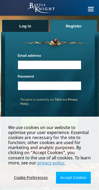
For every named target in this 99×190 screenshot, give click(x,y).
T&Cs (58, 99)
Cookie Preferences (31, 177)
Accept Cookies (73, 177)
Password (26, 76)
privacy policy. (51, 163)
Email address (29, 56)
